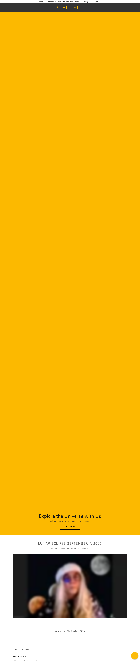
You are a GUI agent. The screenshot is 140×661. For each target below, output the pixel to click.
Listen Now (70, 527)
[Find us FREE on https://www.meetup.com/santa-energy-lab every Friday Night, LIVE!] (70, 1)
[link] (70, 9)
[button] (135, 655)
